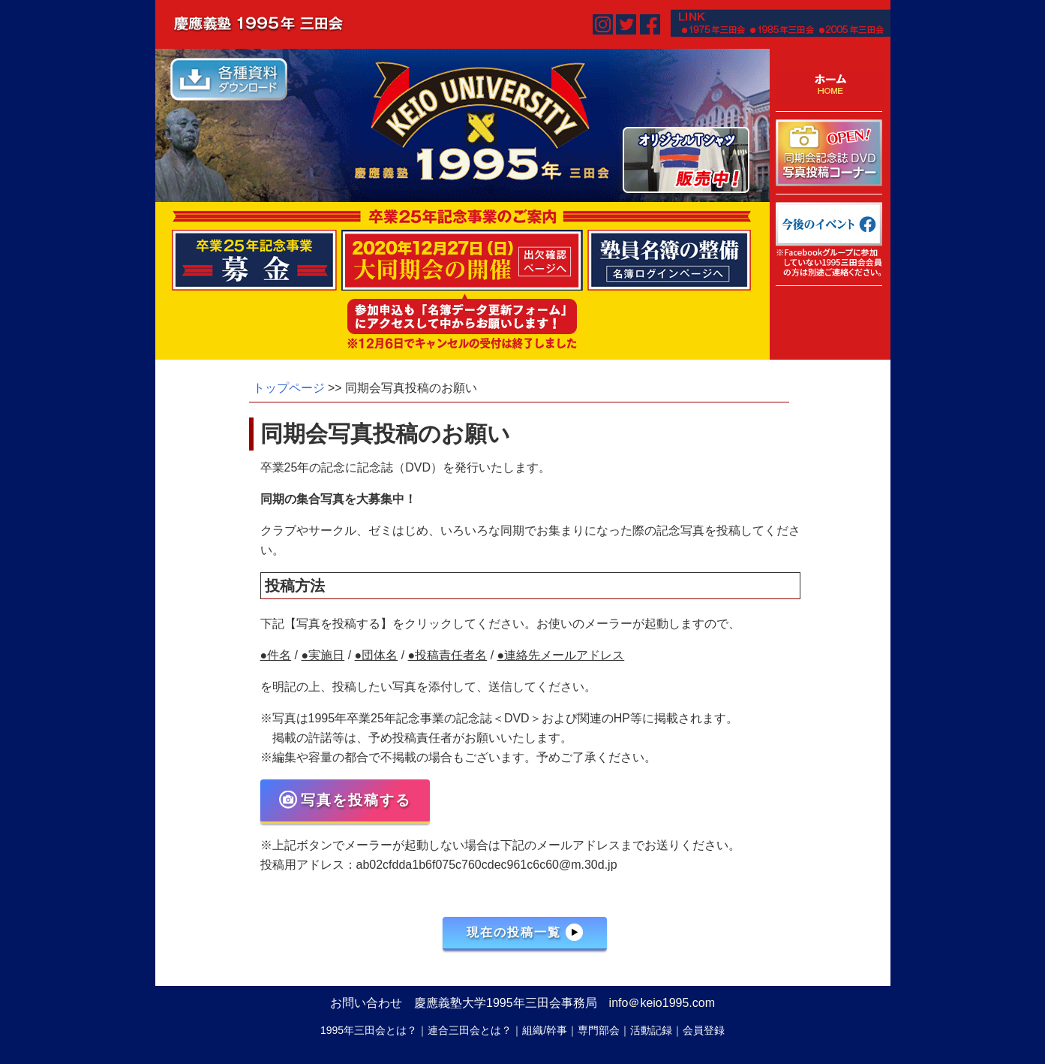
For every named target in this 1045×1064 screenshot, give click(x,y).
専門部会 (599, 1030)
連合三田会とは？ (470, 1030)
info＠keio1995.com (662, 1002)
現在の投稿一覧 (525, 932)
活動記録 (651, 1030)
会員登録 (704, 1030)
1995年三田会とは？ (368, 1030)
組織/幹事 (544, 1030)
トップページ (289, 387)
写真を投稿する (345, 800)
